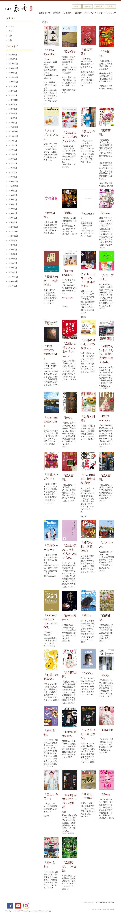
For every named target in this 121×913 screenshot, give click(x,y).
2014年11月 (13, 281)
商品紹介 (57, 13)
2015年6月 (13, 254)
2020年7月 (13, 73)
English (77, 6)
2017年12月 (13, 127)
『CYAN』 (87, 673)
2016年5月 (13, 204)
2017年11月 (13, 132)
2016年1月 (13, 222)
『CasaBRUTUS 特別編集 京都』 (88, 478)
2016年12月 (13, 182)
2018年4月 (13, 114)
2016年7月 (13, 200)
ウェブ (11, 27)
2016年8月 (13, 195)
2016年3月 (13, 213)
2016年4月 (13, 209)
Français (87, 6)
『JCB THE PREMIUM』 (51, 421)
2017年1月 (13, 177)
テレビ (11, 31)
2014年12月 (13, 277)
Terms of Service (44, 911)
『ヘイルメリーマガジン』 (88, 734)
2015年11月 (13, 231)
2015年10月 (13, 236)
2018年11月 (13, 100)
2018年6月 (13, 109)
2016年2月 (13, 218)
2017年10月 (13, 136)
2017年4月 (13, 163)
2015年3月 (13, 263)
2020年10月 (13, 68)
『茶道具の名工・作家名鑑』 (51, 280)
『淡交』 (68, 417)
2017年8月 (13, 145)
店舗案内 (67, 13)
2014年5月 (13, 286)
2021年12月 (13, 64)
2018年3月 (13, 118)
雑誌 (10, 40)
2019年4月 (13, 95)
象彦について (44, 13)
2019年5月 (13, 91)
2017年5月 (13, 159)
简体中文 (99, 6)
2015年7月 (13, 250)
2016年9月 (13, 191)
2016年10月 (13, 186)
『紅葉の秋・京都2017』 (86, 546)
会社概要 (78, 13)
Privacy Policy (34, 911)
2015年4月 (13, 259)
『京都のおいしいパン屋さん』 (88, 344)
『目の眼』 (69, 51)
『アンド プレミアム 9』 (51, 134)
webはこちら (67, 298)
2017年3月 (13, 168)
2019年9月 (13, 86)
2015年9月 (13, 241)
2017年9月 (13, 141)
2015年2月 (13, 268)
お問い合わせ (90, 13)
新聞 (10, 36)
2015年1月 (13, 272)
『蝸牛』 (86, 615)
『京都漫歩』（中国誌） (69, 866)
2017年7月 (13, 150)
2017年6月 (13, 154)
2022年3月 (13, 59)
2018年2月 (13, 123)
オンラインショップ (107, 13)
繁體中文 (110, 6)
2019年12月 (13, 77)
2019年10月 (13, 82)
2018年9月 (13, 104)
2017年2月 (13, 172)
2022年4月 (13, 55)
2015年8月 (13, 245)
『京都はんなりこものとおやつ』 (69, 136)
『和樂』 (68, 212)
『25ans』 (105, 212)
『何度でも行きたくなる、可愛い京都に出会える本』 (106, 354)
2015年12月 (13, 227)
